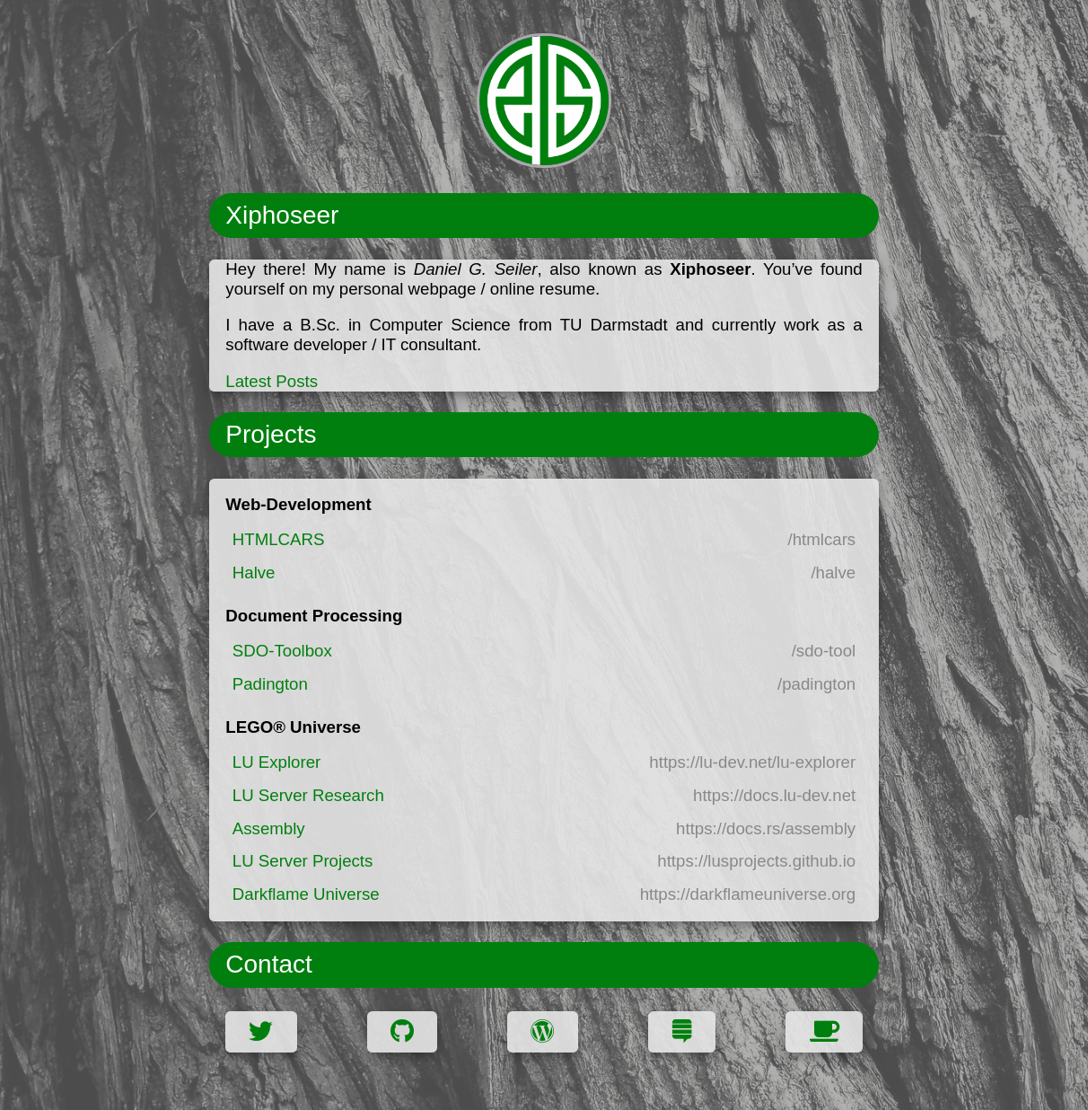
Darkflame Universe (306, 894)
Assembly (269, 828)
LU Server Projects (303, 860)
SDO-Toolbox (282, 650)
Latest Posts (271, 381)
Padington (270, 683)
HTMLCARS (279, 539)
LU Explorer (277, 762)
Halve (254, 572)
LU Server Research (308, 795)
